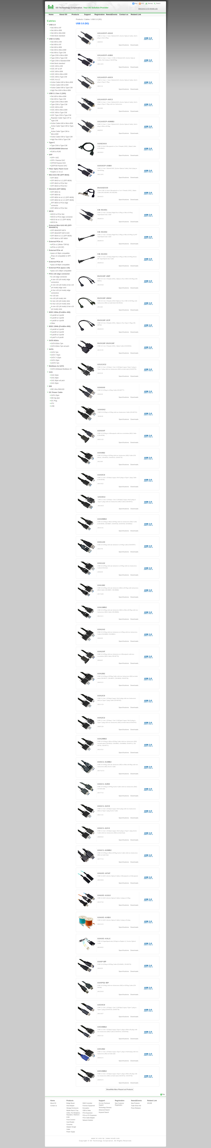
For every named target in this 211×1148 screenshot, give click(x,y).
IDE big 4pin (55, 398)
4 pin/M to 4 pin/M (57, 321)
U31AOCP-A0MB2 (106, 122)
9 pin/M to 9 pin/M (57, 329)
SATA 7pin (54, 352)
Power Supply (70, 1132)
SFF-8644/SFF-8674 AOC (60, 233)
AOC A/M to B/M (57, 71)
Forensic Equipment (89, 1105)
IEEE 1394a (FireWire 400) (59, 312)
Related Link (136, 14)
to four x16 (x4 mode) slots (60, 304)
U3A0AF (101, 431)
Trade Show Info (136, 1105)
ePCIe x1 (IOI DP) (57, 247)
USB (52, 406)
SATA (51, 349)
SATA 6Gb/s (54, 340)
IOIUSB (149, 1103)
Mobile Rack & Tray (72, 1110)
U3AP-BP (101, 962)
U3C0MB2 (102, 1027)
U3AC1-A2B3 (103, 784)
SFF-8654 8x (55, 195)
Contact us (123, 14)
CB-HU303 (102, 254)
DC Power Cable (55, 392)
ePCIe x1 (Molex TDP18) (60, 244)
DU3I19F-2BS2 (104, 298)
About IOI (63, 14)
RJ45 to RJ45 (56, 152)
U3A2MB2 (102, 739)
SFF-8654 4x (55, 192)
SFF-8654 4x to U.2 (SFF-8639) (62, 197)
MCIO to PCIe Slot (57, 214)
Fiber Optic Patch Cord (58, 169)
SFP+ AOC (55, 158)
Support (87, 14)
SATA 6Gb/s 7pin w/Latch (60, 346)
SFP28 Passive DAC (58, 163)
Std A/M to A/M (56, 42)
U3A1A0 (101, 542)
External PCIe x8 (56, 262)
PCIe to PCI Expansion (90, 1115)
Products (75, 14)
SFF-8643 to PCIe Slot (59, 183)
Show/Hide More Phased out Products (119, 1089)
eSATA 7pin (55, 363)
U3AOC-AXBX (104, 917)
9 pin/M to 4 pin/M (57, 335)
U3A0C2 (101, 497)
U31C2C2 (101, 364)
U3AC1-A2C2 (103, 828)
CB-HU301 (102, 210)
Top (163, 1094)
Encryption (86, 1108)
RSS (142, 3)
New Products (135, 1103)
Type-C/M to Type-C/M (59, 58)
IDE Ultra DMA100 (57, 389)
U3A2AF (101, 651)
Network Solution (88, 1120)
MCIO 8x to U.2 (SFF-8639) (61, 220)
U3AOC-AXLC (104, 939)
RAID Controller (87, 1103)
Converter (69, 1124)
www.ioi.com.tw (97, 1138)
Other (53, 323)
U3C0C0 (101, 1005)
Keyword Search (104, 1112)
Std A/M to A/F (56, 28)
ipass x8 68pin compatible (60, 265)
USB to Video (87, 1110)
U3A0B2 (101, 453)
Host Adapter (70, 1105)
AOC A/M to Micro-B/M (59, 74)
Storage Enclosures (72, 1108)
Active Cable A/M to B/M (59, 85)
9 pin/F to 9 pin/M (57, 337)
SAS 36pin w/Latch (58, 380)
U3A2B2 (101, 674)
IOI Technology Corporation (82, 7)
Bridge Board (70, 1103)
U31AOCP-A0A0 (105, 33)
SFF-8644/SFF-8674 (58, 230)
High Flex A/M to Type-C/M (60, 139)
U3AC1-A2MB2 (104, 850)
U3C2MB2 (102, 1071)
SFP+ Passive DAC (58, 160)
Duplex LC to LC (57, 172)
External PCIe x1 (56, 241)
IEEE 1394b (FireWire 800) (60, 326)
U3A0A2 (101, 410)
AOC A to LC (55, 80)
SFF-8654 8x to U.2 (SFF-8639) (62, 200)
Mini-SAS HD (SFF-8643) (59, 175)
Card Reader (70, 1122)
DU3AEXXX (102, 188)
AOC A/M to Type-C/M (59, 77)
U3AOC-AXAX (104, 895)
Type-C (52, 143)
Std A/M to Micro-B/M (58, 50)
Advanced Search (104, 1110)
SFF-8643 (54, 178)
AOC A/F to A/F (56, 69)
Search (158, 3)
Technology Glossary (105, 1107)
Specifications (124, 45)
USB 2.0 (52, 25)
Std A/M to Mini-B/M (58, 33)
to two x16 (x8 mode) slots (60, 301)
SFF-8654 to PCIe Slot (59, 208)
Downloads (134, 45)
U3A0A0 (101, 387)
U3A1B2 (101, 585)
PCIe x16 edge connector (59, 274)
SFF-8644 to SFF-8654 (59, 238)
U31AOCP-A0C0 (105, 77)
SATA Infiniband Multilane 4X (61, 369)
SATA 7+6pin (55, 355)
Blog (136, 3)
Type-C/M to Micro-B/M (59, 55)
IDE (50, 386)
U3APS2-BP (103, 983)
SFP (50, 155)
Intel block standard (58, 36)
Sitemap (150, 3)
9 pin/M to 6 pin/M (57, 332)
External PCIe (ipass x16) (59, 268)
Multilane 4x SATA (56, 366)
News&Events (111, 14)
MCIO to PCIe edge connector (62, 217)
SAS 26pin (55, 383)
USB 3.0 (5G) (54, 39)
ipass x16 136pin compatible (61, 271)
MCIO (51, 211)
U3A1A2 (101, 563)
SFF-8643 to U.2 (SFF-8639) (61, 181)
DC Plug (54, 401)
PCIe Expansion (87, 1113)
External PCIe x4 (56, 250)
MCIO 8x (54, 222)
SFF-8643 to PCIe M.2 (59, 186)
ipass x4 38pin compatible (60, 253)
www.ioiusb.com (113, 1138)
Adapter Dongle (71, 1127)
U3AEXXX (102, 144)
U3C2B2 (101, 1049)
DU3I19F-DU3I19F (106, 343)
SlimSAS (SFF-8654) (57, 189)
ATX (52, 403)
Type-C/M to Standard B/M (60, 61)
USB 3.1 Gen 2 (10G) (57, 93)
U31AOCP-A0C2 (105, 99)
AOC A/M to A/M (57, 66)
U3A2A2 (101, 629)
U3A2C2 (101, 718)
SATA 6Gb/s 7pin (57, 343)
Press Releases (136, 1108)
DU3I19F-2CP (103, 320)
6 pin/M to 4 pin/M (57, 318)
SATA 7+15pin (56, 358)
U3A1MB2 (102, 607)
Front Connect (70, 1119)
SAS (51, 372)
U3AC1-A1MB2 (104, 762)
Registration (100, 14)
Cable (68, 1129)
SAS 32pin (55, 375)
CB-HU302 (102, 232)
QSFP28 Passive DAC (59, 166)
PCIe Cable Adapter (89, 1118)
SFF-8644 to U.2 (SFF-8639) (61, 236)
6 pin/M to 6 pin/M (57, 315)
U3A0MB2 (102, 519)
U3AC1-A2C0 (103, 806)
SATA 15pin (55, 360)
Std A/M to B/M (56, 30)
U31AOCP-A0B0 (105, 55)
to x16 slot (54, 296)
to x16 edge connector (59, 277)
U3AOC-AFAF (103, 873)
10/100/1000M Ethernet (58, 149)
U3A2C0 (101, 696)
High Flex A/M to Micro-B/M (61, 90)
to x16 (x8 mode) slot (58, 298)
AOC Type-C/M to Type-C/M (61, 115)
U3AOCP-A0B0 (104, 166)
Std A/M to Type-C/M (58, 53)
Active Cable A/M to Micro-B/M (62, 82)
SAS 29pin (55, 378)
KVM (67, 1117)
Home (51, 14)
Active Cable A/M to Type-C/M (62, 88)
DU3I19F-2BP (103, 276)
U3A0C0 (101, 475)
